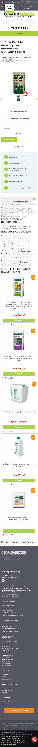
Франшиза (5, 704)
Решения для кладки (8, 608)
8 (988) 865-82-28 (19, 27)
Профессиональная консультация (8, 656)
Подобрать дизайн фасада (10, 631)
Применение (18, 199)
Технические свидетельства (10, 597)
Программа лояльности (9, 641)
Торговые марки (7, 679)
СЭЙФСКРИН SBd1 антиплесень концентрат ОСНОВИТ (18, 465)
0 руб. (14, 7)
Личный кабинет (28, 2)
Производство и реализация (10, 594)
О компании (5, 674)
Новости (4, 677)
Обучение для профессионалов (7, 664)
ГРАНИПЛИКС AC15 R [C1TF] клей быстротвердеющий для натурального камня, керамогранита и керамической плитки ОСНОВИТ (18, 305)
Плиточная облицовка (9, 613)
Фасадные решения (8, 606)
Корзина (4, 693)
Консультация (6, 624)
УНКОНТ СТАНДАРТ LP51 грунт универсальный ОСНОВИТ (18, 518)
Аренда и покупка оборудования (7, 660)
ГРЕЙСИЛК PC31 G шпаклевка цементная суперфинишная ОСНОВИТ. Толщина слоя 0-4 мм (18, 358)
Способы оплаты (7, 690)
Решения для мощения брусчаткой (13, 615)
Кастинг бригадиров (8, 653)
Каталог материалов (19, 710)
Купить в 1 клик (8, 324)
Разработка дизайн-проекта (10, 629)
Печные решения (7, 610)
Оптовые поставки (7, 701)
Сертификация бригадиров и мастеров (10, 649)
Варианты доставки (8, 688)
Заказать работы (19, 112)
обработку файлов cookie (21, 734)
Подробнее (18, 320)
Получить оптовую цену (19, 118)
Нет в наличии (9, 139)
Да (12, 12)
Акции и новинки (7, 626)
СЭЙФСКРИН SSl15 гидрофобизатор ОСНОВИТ (19, 412)
